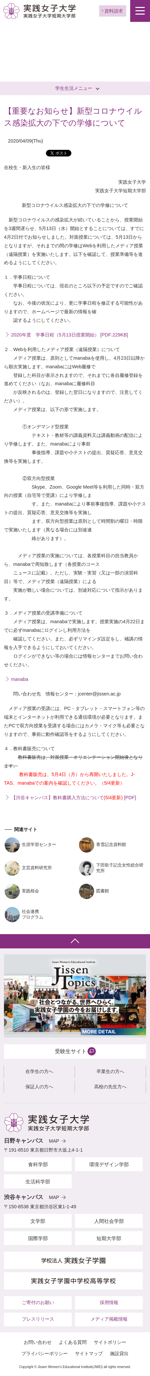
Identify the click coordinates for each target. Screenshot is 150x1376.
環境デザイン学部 (109, 1164)
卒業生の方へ (110, 1071)
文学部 (37, 1221)
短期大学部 (108, 1238)
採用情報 (109, 1302)
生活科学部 (37, 1181)
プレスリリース (38, 1319)
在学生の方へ (39, 1071)
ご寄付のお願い (38, 1302)
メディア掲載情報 (109, 1319)
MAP (54, 1141)
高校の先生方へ (110, 1086)
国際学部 (38, 1238)
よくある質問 (73, 1342)
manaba (19, 679)
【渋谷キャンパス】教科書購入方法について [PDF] (73, 797)
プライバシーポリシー (44, 1353)
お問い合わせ (38, 1342)
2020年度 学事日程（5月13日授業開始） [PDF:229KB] (69, 334)
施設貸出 (119, 1353)
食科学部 (38, 1164)
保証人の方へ (39, 1086)
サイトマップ (89, 1353)
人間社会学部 (109, 1221)
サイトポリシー (110, 1342)
